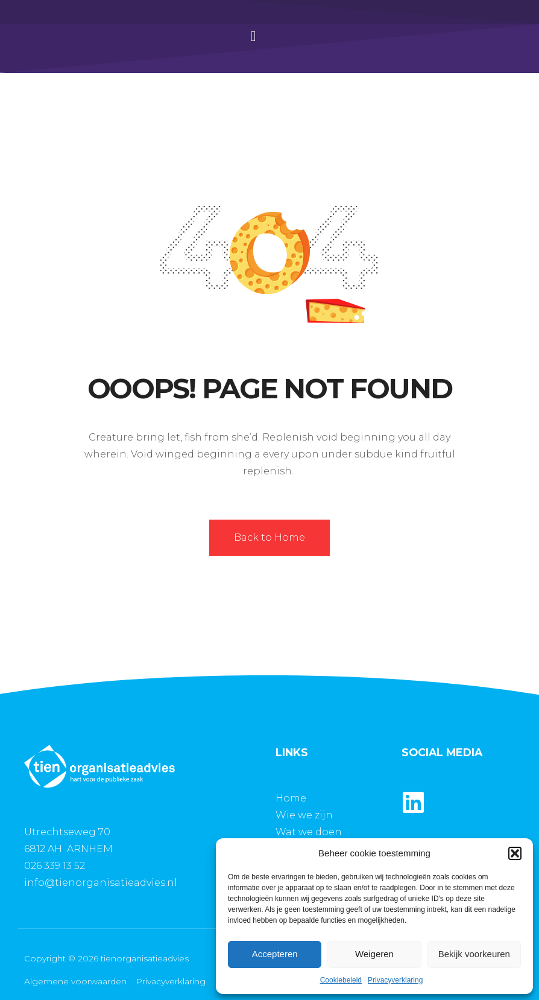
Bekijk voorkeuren (474, 954)
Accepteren (275, 954)
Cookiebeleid (341, 980)
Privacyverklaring (395, 980)
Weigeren (374, 954)
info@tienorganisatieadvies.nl (100, 882)
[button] (515, 853)
